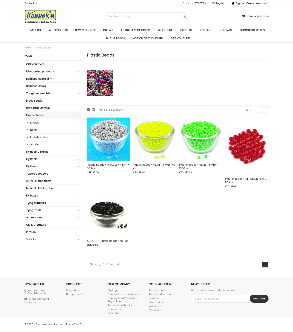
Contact (225, 30)
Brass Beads (34, 101)
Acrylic (34, 144)
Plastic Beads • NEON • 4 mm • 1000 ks (198, 166)
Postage (206, 30)
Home (28, 56)
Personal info (157, 290)
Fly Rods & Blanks (37, 152)
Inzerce (31, 232)
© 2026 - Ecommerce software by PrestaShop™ (53, 324)
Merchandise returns (162, 294)
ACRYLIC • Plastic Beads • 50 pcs (107, 241)
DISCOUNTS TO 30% (252, 30)
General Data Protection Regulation (122, 299)
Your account (161, 284)
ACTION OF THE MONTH (148, 38)
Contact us (30, 3)
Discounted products (40, 71)
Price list (186, 30)
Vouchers (155, 310)
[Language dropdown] (219, 3)
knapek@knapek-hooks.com (37, 300)
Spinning (31, 239)
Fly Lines (31, 166)
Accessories (34, 217)
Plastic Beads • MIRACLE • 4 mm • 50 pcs (108, 166)
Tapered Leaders (37, 174)
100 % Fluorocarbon (38, 181)
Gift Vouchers (180, 38)
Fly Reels (31, 159)
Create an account (257, 3)
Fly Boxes (32, 195)
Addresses (156, 306)
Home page (34, 30)
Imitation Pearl (39, 137)
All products (58, 30)
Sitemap (113, 313)
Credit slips (156, 302)
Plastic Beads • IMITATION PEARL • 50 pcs (246, 180)
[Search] (146, 16)
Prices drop (73, 290)
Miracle (35, 122)
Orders (153, 298)
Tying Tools (33, 210)
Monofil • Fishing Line (39, 188)
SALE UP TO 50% (115, 38)
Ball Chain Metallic (38, 108)
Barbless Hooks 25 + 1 (39, 79)
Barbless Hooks (36, 86)
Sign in (240, 3)
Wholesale (165, 30)
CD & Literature (36, 225)
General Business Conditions (125, 294)
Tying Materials (36, 203)
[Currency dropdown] (200, 3)
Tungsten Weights (38, 93)
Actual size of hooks (135, 30)
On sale (108, 30)
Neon (33, 130)
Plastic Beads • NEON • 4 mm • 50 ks (154, 166)
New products (85, 30)
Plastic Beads (35, 115)
